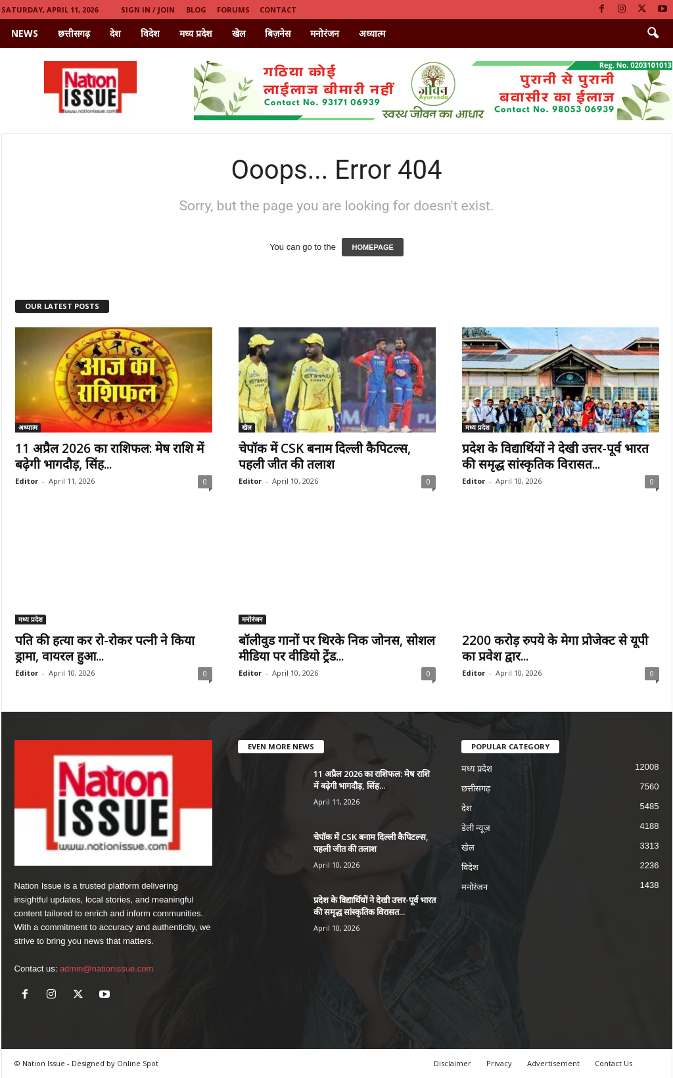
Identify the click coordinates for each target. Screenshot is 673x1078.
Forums (233, 9)
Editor (26, 481)
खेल (238, 33)
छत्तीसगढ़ (74, 33)
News (24, 33)
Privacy (499, 1063)
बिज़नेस (277, 33)
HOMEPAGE (372, 247)
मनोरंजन (324, 33)
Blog (196, 9)
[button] (652, 33)
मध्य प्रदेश (195, 33)
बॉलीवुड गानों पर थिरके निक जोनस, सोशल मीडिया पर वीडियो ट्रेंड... (337, 648)
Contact (278, 9)
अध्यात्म (372, 33)
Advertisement (553, 1063)
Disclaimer (452, 1063)
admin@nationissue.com (107, 968)
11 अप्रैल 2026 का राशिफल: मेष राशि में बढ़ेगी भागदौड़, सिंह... (109, 456)
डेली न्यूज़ (476, 828)
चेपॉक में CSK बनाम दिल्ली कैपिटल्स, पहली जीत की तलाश (325, 456)
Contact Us (613, 1063)
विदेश (150, 33)
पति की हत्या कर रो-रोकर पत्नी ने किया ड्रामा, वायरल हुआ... (105, 648)
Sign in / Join (148, 9)
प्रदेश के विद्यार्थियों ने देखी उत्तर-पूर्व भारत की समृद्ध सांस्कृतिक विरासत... (555, 456)
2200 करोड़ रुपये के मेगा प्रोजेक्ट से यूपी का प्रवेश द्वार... (555, 648)
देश (115, 33)
